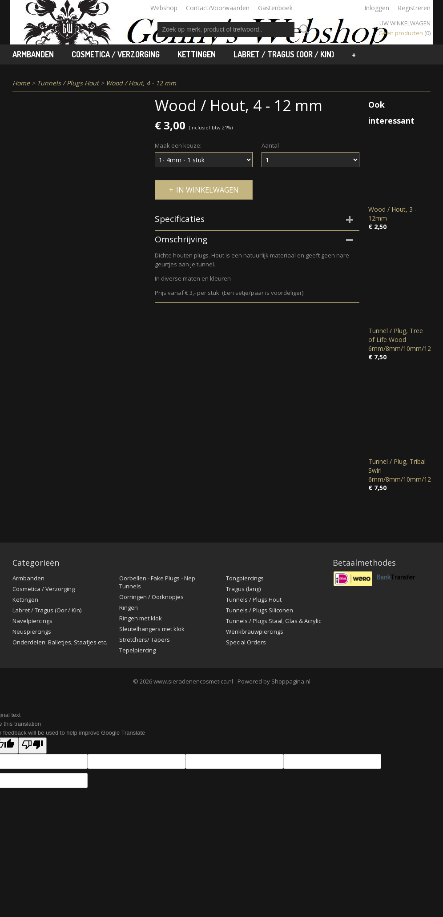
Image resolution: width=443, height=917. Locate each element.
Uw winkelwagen (405, 23)
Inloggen (376, 8)
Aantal (270, 145)
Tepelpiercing (137, 650)
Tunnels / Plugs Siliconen (259, 610)
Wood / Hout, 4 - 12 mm (141, 83)
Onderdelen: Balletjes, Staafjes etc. (59, 642)
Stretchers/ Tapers (144, 639)
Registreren (414, 8)
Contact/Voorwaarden (218, 8)
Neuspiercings (31, 631)
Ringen (128, 607)
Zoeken (302, 29)
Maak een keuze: (178, 145)
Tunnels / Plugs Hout (68, 83)
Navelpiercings (32, 621)
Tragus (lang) (243, 589)
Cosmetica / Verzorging (116, 54)
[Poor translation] (32, 745)
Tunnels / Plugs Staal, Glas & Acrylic (273, 621)
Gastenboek (275, 8)
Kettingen (196, 54)
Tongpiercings (245, 578)
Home (21, 83)
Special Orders (246, 642)
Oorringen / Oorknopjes (151, 597)
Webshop (163, 8)
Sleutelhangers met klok (152, 629)
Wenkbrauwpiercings (254, 631)
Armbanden (33, 54)
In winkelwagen (207, 190)
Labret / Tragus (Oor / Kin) (284, 54)
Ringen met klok (140, 618)
